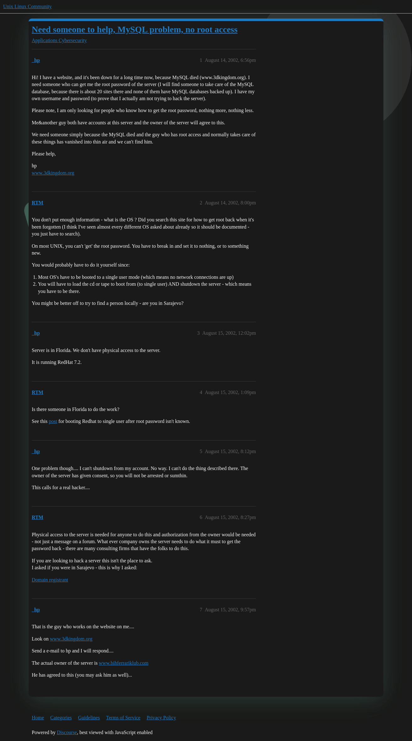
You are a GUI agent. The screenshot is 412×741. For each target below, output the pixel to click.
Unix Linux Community (27, 6)
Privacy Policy (161, 717)
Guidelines (89, 717)
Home (38, 717)
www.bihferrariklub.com (124, 663)
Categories (61, 717)
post (53, 421)
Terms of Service (123, 717)
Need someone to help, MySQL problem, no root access (134, 29)
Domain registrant (50, 579)
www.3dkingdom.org (53, 173)
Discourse (67, 732)
